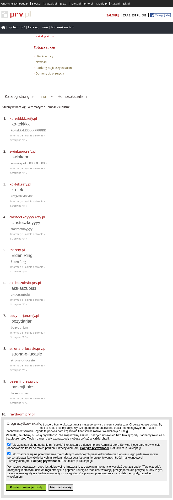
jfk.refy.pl (17, 250)
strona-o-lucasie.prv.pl (28, 348)
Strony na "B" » (19, 337)
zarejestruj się (134, 15)
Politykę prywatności (94, 448)
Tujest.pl (75, 3)
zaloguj (113, 15)
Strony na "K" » (18, 140)
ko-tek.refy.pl (20, 184)
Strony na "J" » (18, 271)
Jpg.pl (63, 3)
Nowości (41, 62)
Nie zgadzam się (60, 487)
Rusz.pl (115, 3)
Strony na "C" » (18, 238)
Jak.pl (126, 3)
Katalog (33, 27)
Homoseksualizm (62, 27)
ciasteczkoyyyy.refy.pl (27, 217)
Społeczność (16, 27)
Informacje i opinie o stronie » (27, 135)
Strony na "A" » (18, 304)
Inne (45, 27)
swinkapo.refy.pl (23, 151)
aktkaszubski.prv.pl (25, 282)
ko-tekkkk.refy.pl (23, 118)
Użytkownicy (44, 56)
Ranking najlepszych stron (54, 68)
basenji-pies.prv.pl (24, 381)
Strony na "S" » (18, 173)
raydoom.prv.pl (22, 414)
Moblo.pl (102, 3)
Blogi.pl (36, 3)
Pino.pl (88, 3)
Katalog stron (45, 36)
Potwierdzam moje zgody (26, 487)
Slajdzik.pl (50, 3)
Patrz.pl (23, 3)
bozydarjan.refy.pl (24, 315)
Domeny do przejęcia (50, 73)
